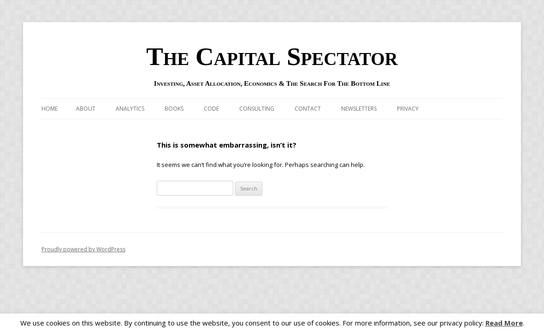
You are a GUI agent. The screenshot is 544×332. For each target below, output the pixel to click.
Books (174, 109)
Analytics (130, 109)
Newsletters (359, 109)
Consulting (256, 109)
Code (211, 109)
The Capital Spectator (272, 56)
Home (49, 109)
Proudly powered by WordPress (83, 249)
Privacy (408, 109)
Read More (504, 323)
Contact (308, 109)
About (85, 109)
